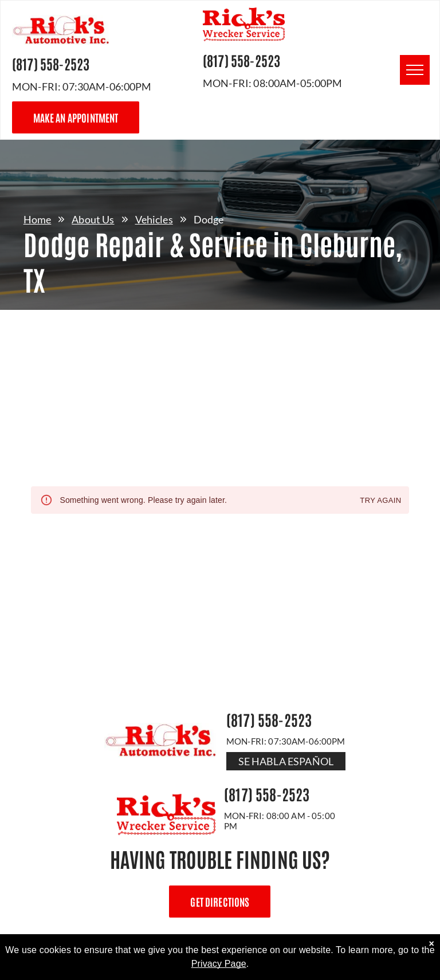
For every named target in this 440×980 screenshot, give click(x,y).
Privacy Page (218, 964)
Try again (380, 501)
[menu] (415, 70)
